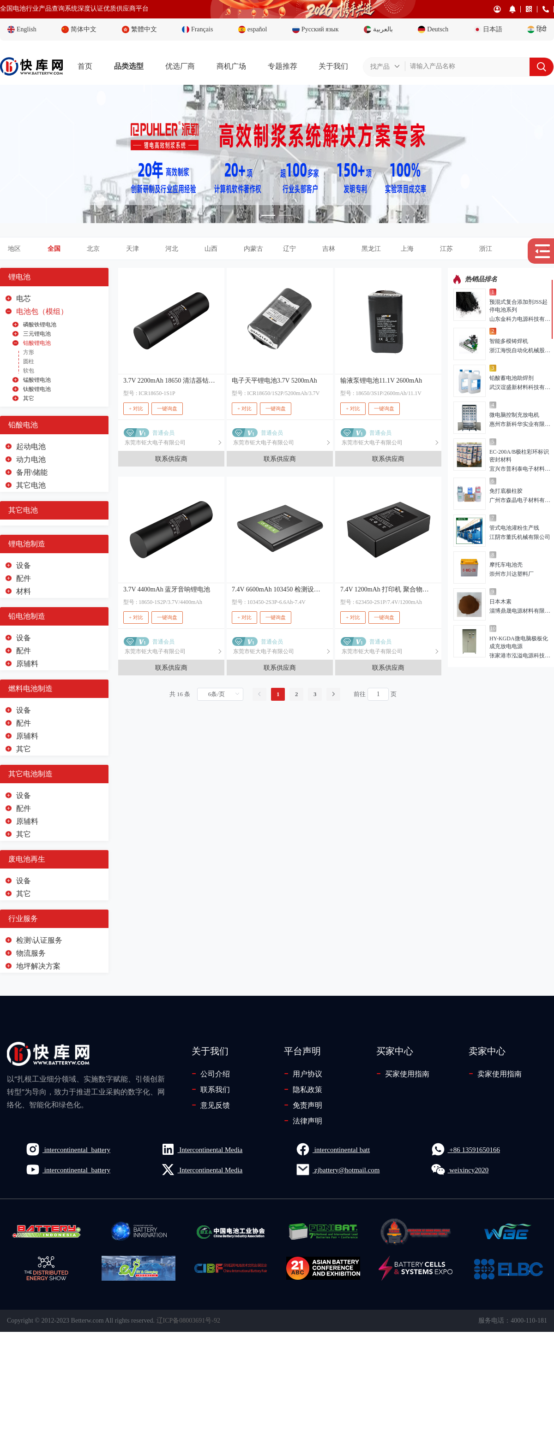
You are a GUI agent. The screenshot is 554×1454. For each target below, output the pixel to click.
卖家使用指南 (495, 1074)
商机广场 (231, 66)
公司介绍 (211, 1074)
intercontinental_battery (67, 1149)
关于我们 (333, 66)
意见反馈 (211, 1105)
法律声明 (303, 1121)
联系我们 (211, 1089)
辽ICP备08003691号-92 (188, 1320)
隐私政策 (303, 1089)
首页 (85, 66)
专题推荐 (282, 66)
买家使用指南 (402, 1074)
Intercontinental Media (202, 1149)
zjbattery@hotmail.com (337, 1169)
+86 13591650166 (465, 1149)
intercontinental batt (332, 1149)
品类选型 (129, 66)
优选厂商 (180, 66)
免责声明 (303, 1105)
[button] (301, 248)
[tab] (277, 248)
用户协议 (303, 1074)
